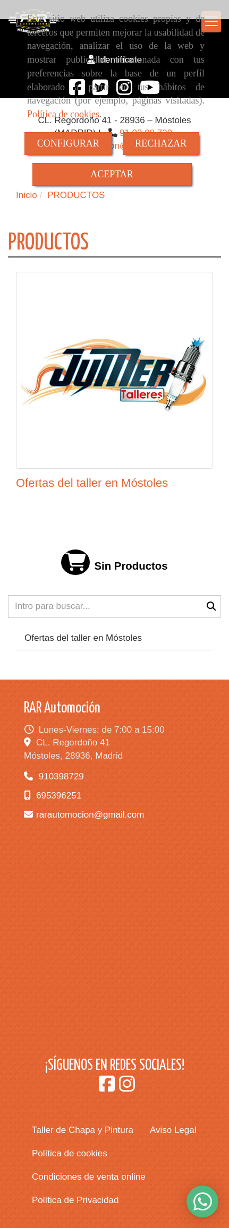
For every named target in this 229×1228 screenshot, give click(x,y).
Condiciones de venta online (89, 1177)
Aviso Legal (173, 1130)
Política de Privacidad (75, 1200)
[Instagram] (127, 1088)
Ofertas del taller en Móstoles (92, 483)
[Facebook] (107, 1088)
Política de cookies (63, 114)
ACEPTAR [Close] (111, 174)
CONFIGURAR (68, 143)
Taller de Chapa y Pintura (82, 1130)
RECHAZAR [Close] (160, 143)
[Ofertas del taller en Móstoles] (114, 370)
